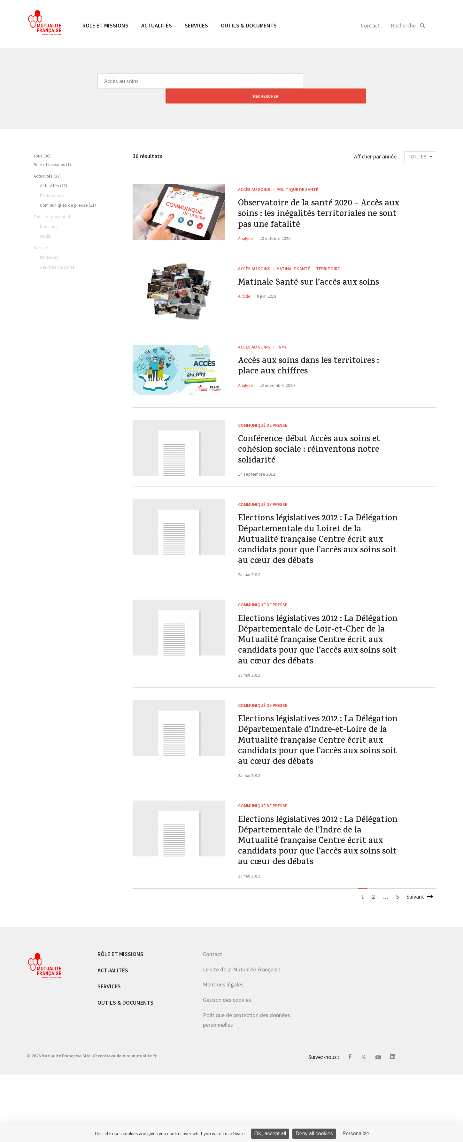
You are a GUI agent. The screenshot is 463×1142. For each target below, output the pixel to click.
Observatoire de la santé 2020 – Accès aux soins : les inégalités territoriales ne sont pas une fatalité (319, 203)
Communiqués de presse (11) (68, 190)
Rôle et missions (105, 25)
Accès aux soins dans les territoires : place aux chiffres (317, 360)
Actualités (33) (47, 161)
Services (196, 25)
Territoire (328, 260)
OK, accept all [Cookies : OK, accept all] (270, 1133)
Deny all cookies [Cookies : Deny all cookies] (314, 1133)
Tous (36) (42, 141)
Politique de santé (297, 174)
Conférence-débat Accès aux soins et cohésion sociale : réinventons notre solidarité (317, 445)
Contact (370, 25)
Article (244, 290)
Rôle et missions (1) (52, 149)
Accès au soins (254, 174)
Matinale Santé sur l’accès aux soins (316, 276)
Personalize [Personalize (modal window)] (356, 1133)
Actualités (156, 25)
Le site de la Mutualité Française (241, 1036)
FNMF (281, 338)
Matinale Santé (293, 260)
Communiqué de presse (262, 416)
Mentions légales (223, 1051)
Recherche (403, 25)
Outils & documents (249, 25)
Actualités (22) (53, 170)
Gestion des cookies (227, 1067)
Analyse (245, 230)
